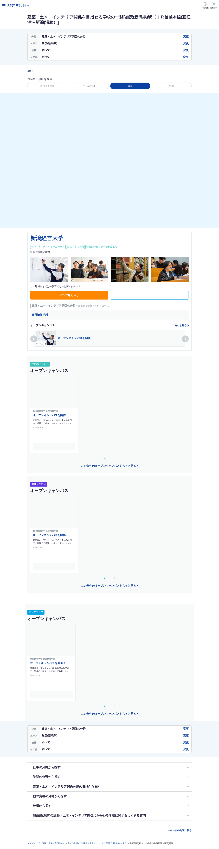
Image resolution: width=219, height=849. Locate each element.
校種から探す (42, 805)
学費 (171, 85)
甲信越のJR (118, 843)
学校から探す (74, 843)
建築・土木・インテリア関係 (96, 843)
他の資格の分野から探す (50, 796)
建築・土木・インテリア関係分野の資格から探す (67, 786)
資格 (130, 85)
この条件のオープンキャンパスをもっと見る (108, 465)
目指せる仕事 (47, 85)
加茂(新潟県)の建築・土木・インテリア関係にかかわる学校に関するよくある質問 (89, 815)
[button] (33, 338)
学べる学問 (89, 85)
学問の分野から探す (47, 777)
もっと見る (181, 325)
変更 (186, 36)
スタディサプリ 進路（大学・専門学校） (46, 843)
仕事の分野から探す (47, 767)
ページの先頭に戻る (181, 830)
